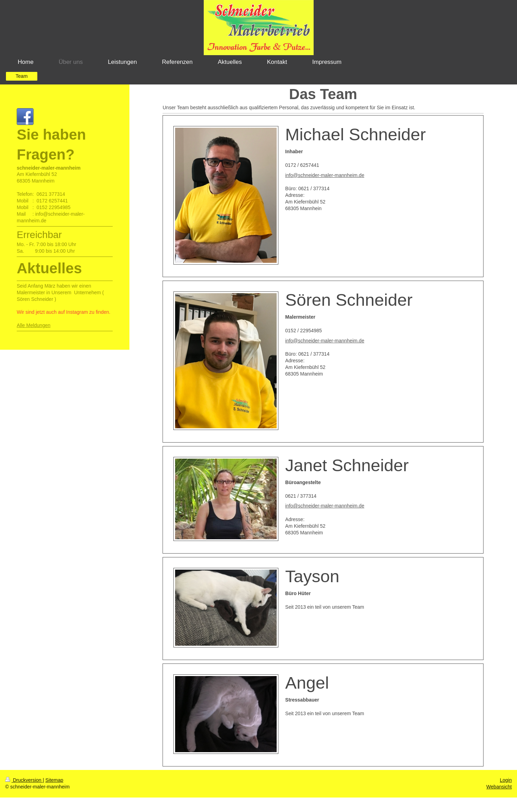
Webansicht (499, 787)
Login (506, 780)
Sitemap (54, 780)
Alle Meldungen (34, 332)
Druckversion (24, 780)
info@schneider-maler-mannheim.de (325, 175)
